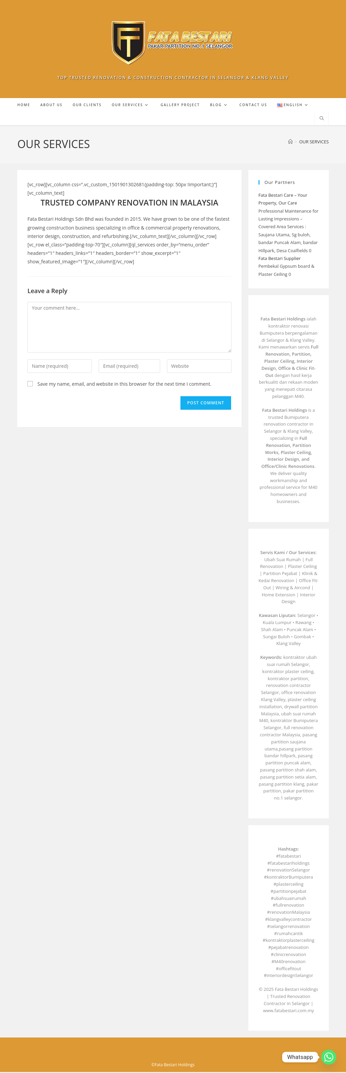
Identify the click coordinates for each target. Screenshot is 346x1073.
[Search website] (321, 119)
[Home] (290, 143)
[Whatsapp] (328, 1057)
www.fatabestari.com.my (288, 1011)
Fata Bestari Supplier (279, 259)
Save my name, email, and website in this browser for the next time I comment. (125, 384)
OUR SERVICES (314, 143)
